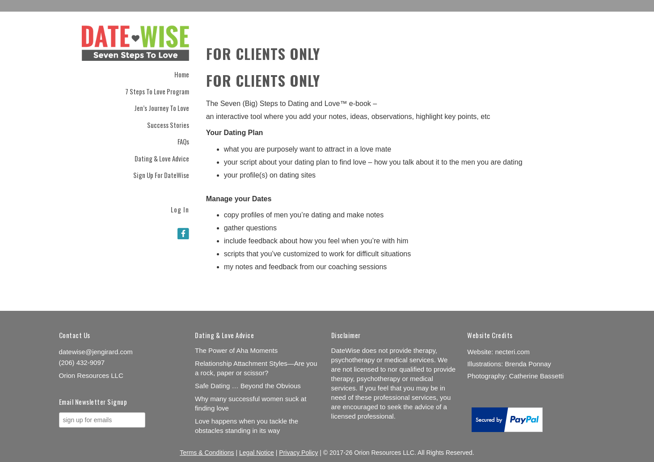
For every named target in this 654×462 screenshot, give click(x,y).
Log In (180, 208)
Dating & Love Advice (162, 158)
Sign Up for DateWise (161, 175)
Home (181, 74)
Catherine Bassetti (536, 376)
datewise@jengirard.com (96, 352)
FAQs (183, 141)
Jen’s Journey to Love (161, 108)
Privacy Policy (298, 452)
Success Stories (168, 125)
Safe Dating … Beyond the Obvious (248, 386)
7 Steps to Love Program (157, 91)
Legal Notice (256, 452)
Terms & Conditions (207, 452)
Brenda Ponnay (528, 364)
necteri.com (512, 352)
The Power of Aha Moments (236, 350)
